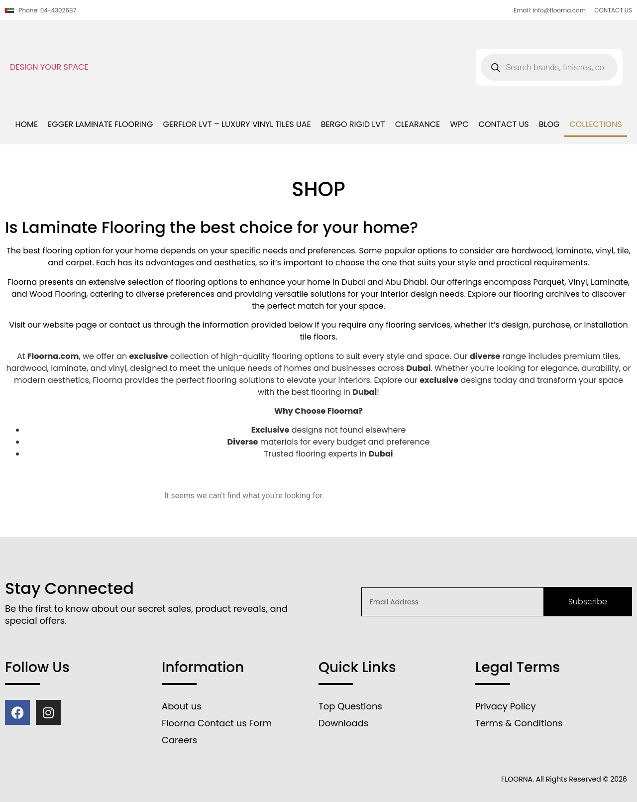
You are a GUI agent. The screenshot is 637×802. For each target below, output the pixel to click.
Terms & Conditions (518, 723)
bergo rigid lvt (353, 124)
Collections (595, 124)
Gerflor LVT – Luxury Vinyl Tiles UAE (237, 124)
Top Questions (350, 706)
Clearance (417, 124)
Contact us (504, 124)
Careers (179, 740)
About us (182, 706)
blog (549, 124)
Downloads (343, 723)
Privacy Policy (505, 706)
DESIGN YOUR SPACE (49, 67)
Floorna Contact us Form (217, 723)
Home (26, 124)
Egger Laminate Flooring (100, 124)
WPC (459, 124)
